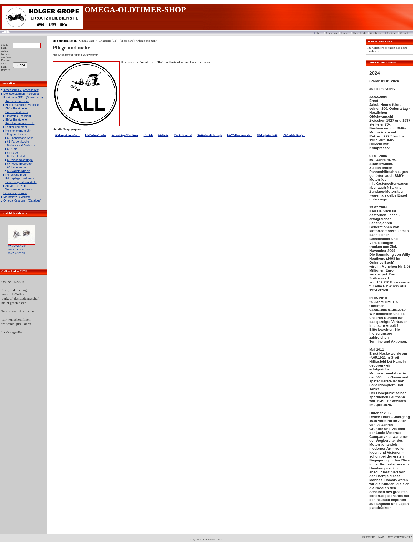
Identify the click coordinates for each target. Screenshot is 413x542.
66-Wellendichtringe (20, 160)
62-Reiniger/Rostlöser (21, 145)
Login (4, 31)
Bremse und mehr (16, 112)
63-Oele (12, 148)
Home (344, 32)
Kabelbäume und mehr (19, 123)
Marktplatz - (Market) (16, 196)
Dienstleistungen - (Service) (21, 93)
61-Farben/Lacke (18, 141)
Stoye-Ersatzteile (16, 185)
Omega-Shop (86, 40)
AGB (381, 536)
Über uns (331, 32)
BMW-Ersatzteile (16, 108)
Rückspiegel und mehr (19, 178)
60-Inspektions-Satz (20, 137)
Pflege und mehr (16, 134)
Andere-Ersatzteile (17, 101)
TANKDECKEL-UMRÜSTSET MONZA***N (18, 249)
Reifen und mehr (16, 174)
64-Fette (12, 152)
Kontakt (391, 32)
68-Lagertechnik (17, 167)
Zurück (404, 32)
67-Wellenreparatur (19, 163)
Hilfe (319, 32)
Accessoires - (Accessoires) (21, 90)
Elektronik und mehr (18, 115)
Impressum (368, 536)
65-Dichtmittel (16, 156)
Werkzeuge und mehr (19, 189)
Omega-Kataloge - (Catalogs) (22, 200)
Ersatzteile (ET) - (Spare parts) (23, 97)
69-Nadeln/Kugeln (18, 171)
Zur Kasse (376, 32)
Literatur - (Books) (15, 193)
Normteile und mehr (18, 130)
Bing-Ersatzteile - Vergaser (22, 104)
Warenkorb (359, 32)
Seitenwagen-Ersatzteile (21, 182)
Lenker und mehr (16, 126)
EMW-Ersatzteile (16, 119)
